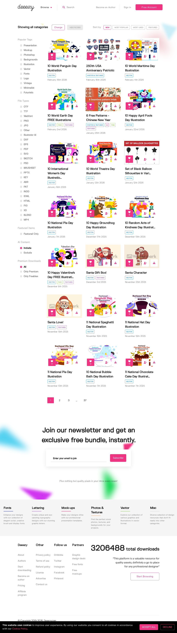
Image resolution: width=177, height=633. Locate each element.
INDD (24, 191)
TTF (24, 111)
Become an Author (107, 7)
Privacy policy (43, 555)
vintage (26, 83)
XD (23, 210)
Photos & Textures (95, 75)
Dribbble (58, 555)
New (107, 27)
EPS (24, 144)
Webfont (26, 116)
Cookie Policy (19, 629)
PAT (24, 187)
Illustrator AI (28, 135)
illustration (27, 64)
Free (60, 125)
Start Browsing (145, 576)
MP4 (24, 220)
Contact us (41, 584)
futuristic (26, 93)
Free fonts (77, 564)
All (23, 267)
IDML (24, 196)
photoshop (27, 55)
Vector (52, 75)
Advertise (41, 579)
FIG (23, 206)
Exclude (26, 253)
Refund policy (43, 567)
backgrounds (28, 60)
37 (85, 400)
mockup (26, 50)
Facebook (59, 573)
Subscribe (118, 457)
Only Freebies (29, 276)
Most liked (138, 27)
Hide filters (75, 27)
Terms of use (42, 561)
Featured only (29, 234)
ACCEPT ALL (148, 627)
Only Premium (29, 272)
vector (25, 69)
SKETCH (26, 159)
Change (58, 27)
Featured (152, 27)
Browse (49, 7)
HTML (25, 201)
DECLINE (167, 627)
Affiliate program (22, 593)
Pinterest (58, 579)
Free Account (149, 7)
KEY (24, 177)
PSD (24, 163)
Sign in (127, 7)
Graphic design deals (78, 557)
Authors (22, 561)
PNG (24, 121)
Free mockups (77, 572)
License (40, 573)
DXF (24, 140)
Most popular (121, 27)
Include (25, 248)
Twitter (58, 561)
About (21, 555)
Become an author (24, 578)
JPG (24, 126)
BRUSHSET (28, 168)
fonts (24, 74)
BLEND (25, 215)
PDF (24, 149)
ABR (24, 182)
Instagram (59, 567)
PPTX (25, 173)
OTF (24, 107)
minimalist (27, 88)
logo (24, 78)
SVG (24, 154)
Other (25, 130)
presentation (28, 45)
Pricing (21, 586)
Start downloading (24, 568)
